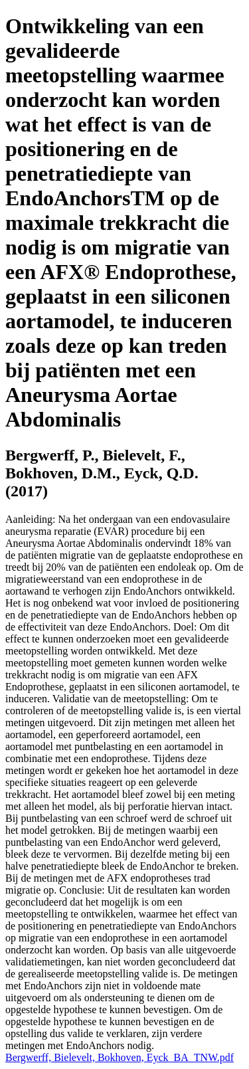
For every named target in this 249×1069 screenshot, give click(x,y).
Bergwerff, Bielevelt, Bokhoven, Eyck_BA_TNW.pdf (119, 1057)
